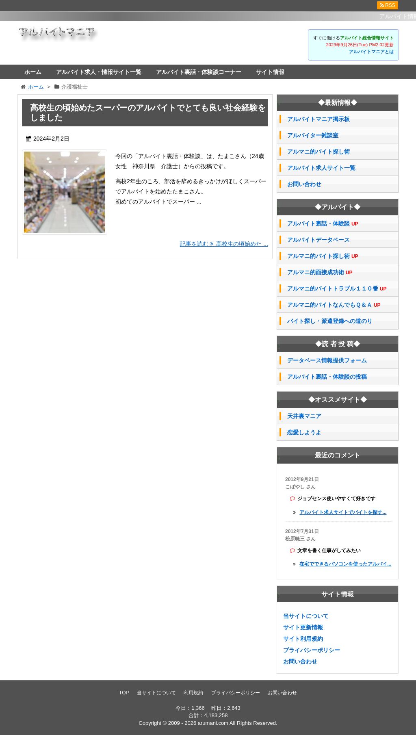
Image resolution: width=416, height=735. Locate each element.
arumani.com (213, 723)
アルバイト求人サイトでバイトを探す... (342, 512)
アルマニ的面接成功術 (320, 272)
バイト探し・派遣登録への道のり (330, 321)
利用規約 (193, 693)
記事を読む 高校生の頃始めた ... (224, 244)
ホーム (32, 72)
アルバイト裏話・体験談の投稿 (327, 376)
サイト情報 (270, 72)
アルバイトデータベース (318, 240)
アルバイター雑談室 (312, 135)
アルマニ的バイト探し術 (318, 151)
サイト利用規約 (303, 638)
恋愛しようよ (304, 432)
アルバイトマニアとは (371, 51)
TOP (124, 693)
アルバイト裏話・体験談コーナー (198, 72)
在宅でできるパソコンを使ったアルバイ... (345, 564)
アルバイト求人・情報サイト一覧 (98, 72)
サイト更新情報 (303, 627)
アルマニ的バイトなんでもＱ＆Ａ (334, 305)
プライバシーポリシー (311, 650)
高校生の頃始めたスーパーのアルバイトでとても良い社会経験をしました (148, 112)
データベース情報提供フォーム (327, 360)
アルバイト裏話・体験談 (322, 224)
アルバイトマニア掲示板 (318, 119)
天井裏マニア (304, 416)
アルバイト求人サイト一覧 (321, 168)
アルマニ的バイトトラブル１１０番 (337, 289)
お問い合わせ (304, 184)
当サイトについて (306, 616)
